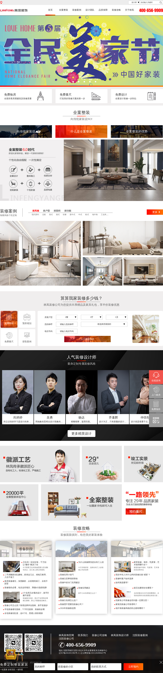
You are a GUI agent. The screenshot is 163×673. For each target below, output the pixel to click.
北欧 (44, 214)
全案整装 (63, 10)
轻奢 (64, 214)
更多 (154, 212)
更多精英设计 (81, 433)
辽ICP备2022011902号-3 (69, 653)
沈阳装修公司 (66, 638)
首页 (50, 10)
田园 (111, 214)
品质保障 (103, 10)
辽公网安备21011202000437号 (93, 653)
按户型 (46, 211)
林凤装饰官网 (66, 635)
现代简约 (35, 214)
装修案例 (76, 10)
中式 (80, 214)
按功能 (67, 211)
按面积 (57, 211)
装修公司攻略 (99, 635)
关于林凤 (129, 10)
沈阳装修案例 (140, 635)
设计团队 (89, 10)
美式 (51, 214)
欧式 (87, 214)
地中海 (95, 214)
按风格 (35, 211)
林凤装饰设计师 (120, 635)
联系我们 (83, 635)
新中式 (72, 214)
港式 (58, 214)
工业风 (103, 214)
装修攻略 (116, 10)
